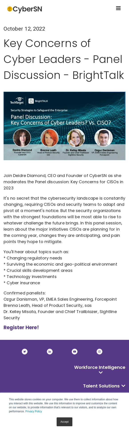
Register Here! (21, 327)
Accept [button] (64, 421)
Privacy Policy (33, 411)
